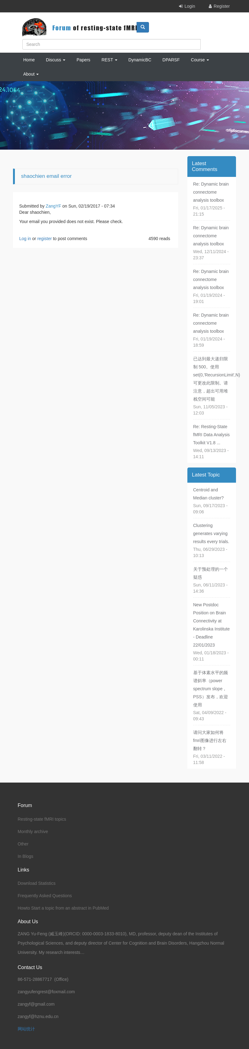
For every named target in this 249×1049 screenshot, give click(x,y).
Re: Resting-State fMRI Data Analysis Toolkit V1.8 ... (211, 434)
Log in (25, 238)
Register (222, 6)
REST (109, 59)
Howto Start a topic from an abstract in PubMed (63, 908)
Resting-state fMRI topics (42, 819)
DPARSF (171, 59)
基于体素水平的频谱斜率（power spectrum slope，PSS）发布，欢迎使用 (210, 688)
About (31, 74)
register (44, 238)
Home (29, 59)
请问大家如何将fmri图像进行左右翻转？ (209, 740)
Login (190, 6)
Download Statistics (36, 883)
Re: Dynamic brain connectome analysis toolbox (211, 192)
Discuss (55, 59)
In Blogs (25, 856)
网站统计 (26, 1028)
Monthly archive (33, 831)
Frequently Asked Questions (45, 895)
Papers (83, 59)
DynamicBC (140, 59)
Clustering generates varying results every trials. (211, 533)
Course (200, 59)
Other (23, 843)
